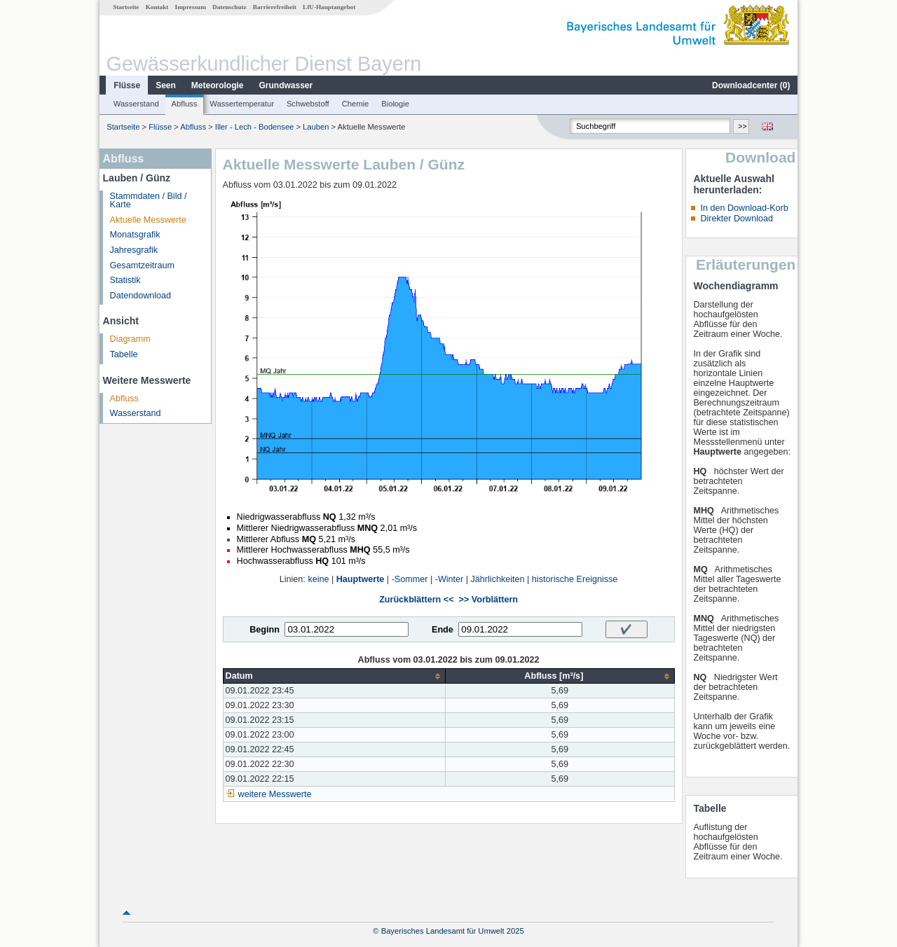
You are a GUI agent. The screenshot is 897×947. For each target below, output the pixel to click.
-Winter (449, 579)
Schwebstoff (308, 103)
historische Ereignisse (575, 579)
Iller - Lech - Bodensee (254, 127)
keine (318, 579)
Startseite (126, 7)
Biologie (395, 103)
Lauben (316, 127)
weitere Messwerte (275, 794)
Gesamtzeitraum (142, 265)
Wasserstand (136, 103)
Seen (166, 85)
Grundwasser (286, 85)
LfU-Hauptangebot (329, 7)
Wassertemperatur (242, 103)
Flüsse (127, 85)
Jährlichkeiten (498, 579)
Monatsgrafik (135, 235)
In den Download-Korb (744, 208)
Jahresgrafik (134, 250)
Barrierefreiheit (274, 7)
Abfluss (185, 103)
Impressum (190, 7)
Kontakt (157, 7)
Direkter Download (736, 218)
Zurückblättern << (416, 599)
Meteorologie (217, 85)
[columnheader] (334, 676)
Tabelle (124, 354)
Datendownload (141, 295)
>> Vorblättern (488, 599)
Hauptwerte (360, 579)
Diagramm (130, 339)
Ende (442, 630)
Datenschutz (229, 7)
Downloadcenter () (751, 85)
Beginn (264, 630)
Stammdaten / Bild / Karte (148, 200)
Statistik (125, 280)
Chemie (355, 103)
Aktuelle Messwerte (148, 220)
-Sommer (410, 579)
